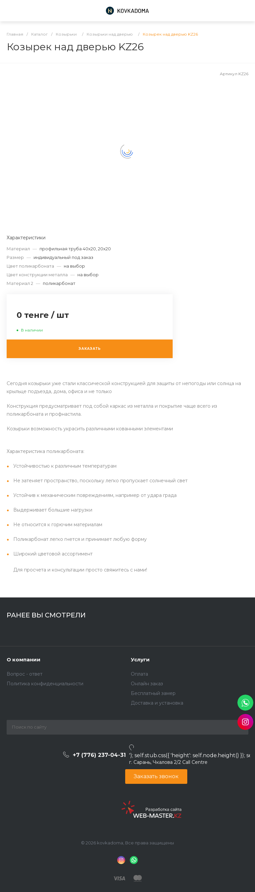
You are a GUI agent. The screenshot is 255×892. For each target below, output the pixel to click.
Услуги (140, 659)
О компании (24, 659)
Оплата (139, 674)
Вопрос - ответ (24, 674)
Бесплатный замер (153, 693)
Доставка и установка (157, 703)
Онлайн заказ (147, 684)
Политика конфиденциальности (45, 684)
